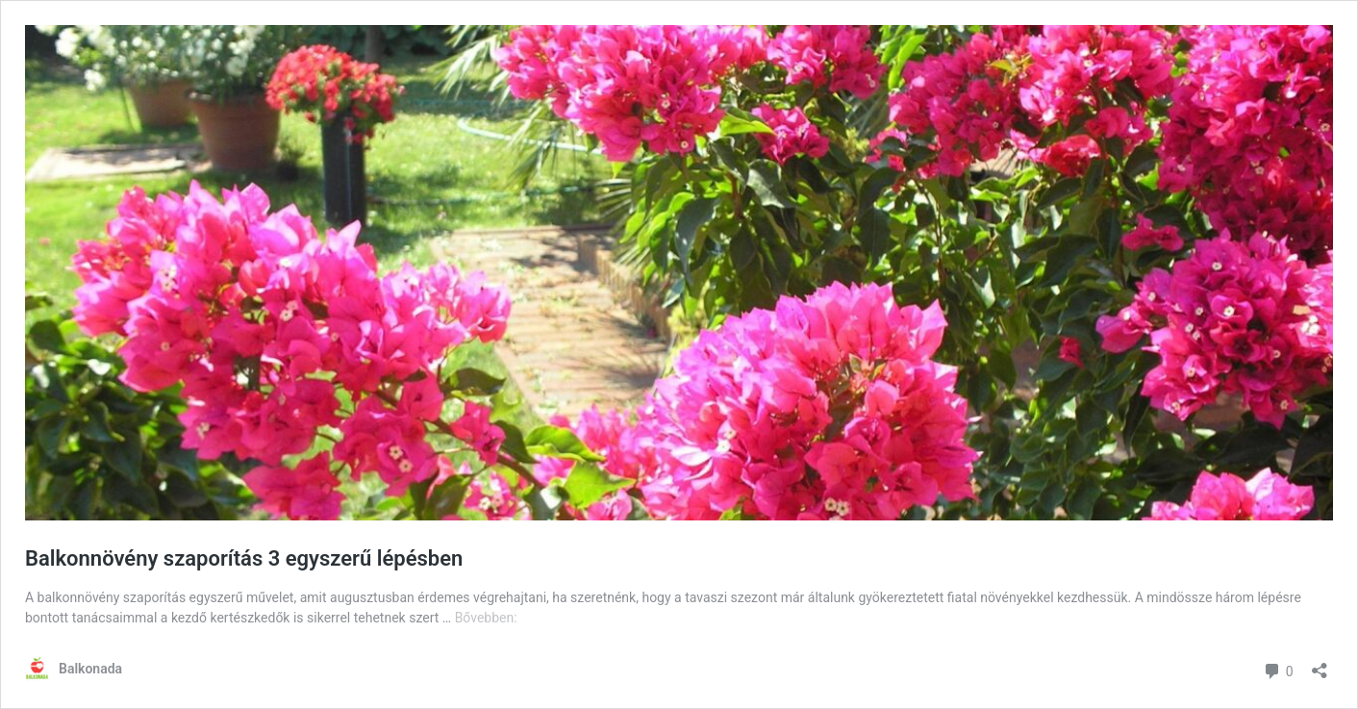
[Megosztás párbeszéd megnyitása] (1319, 664)
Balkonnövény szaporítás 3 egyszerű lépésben (244, 558)
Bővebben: (486, 617)
